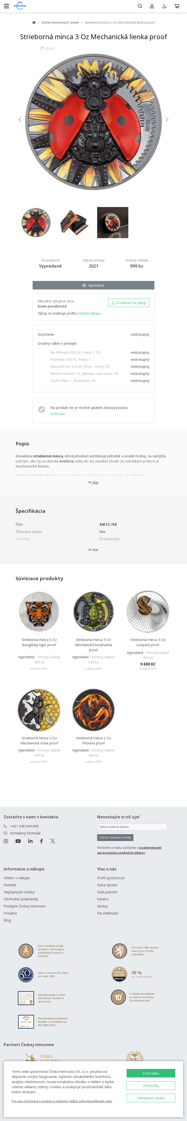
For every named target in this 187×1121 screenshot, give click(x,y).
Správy (102, 906)
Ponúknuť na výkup (128, 302)
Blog (7, 920)
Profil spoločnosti (111, 878)
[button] (29, 119)
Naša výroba (107, 885)
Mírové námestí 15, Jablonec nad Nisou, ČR (84, 373)
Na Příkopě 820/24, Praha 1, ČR (75, 352)
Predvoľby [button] (151, 1085)
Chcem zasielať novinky (115, 837)
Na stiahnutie (107, 913)
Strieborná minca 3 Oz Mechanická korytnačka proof (93, 644)
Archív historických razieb (60, 22)
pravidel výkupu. (89, 313)
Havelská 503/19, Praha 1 (70, 359)
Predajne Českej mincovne (25, 906)
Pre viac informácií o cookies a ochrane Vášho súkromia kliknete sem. (62, 1101)
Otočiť (48, 51)
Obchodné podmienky (21, 899)
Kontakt (10, 885)
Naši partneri (107, 892)
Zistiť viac (57, 413)
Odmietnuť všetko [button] (151, 1098)
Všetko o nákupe (17, 878)
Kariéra (102, 899)
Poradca (10, 913)
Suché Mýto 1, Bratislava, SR (73, 380)
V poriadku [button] (151, 1073)
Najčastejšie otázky (19, 892)
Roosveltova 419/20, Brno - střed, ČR (80, 366)
